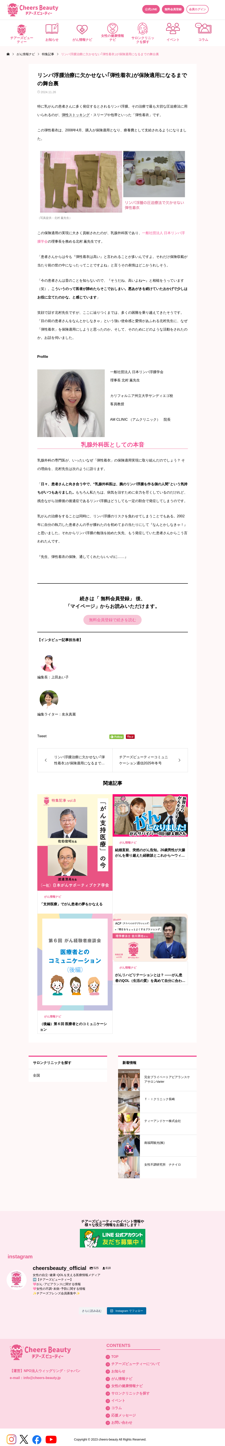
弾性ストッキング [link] (76, 115)
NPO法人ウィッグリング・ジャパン (52, 1371)
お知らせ (51, 39)
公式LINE (151, 9)
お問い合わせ (121, 1422)
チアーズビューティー (21, 40)
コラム (203, 39)
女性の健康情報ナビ (112, 37)
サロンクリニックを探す (142, 40)
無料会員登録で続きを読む (112, 620)
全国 (36, 1075)
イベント (173, 39)
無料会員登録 (173, 9)
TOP (115, 1357)
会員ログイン (197, 9)
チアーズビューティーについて (135, 1364)
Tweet (42, 736)
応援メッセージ (123, 1415)
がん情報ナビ (82, 39)
